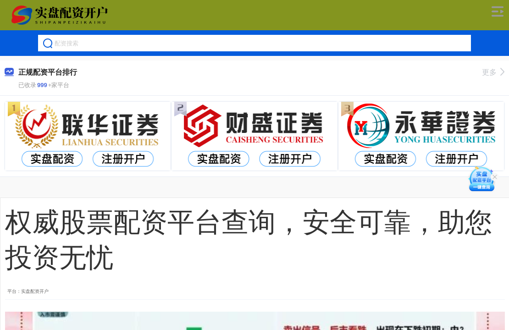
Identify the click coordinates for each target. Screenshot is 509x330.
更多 (493, 72)
